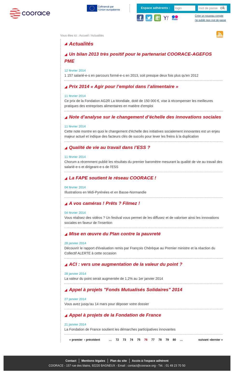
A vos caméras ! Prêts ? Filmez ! (104, 203)
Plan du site (118, 360)
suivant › (204, 339)
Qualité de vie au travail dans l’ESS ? (109, 147)
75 (138, 339)
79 (167, 339)
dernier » (216, 339)
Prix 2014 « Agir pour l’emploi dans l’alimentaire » (123, 86)
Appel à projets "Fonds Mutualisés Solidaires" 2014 (125, 289)
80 (174, 339)
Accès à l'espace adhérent (150, 360)
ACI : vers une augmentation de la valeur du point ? (125, 264)
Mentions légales (93, 360)
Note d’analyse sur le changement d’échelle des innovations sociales (145, 116)
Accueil (84, 35)
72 (117, 339)
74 (131, 339)
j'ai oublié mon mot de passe (210, 20)
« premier (75, 339)
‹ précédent (90, 339)
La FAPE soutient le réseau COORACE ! (112, 177)
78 (160, 339)
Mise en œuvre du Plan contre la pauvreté (115, 233)
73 (124, 339)
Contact (70, 360)
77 (153, 339)
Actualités (97, 35)
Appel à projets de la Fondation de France (115, 315)
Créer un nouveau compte (209, 16)
